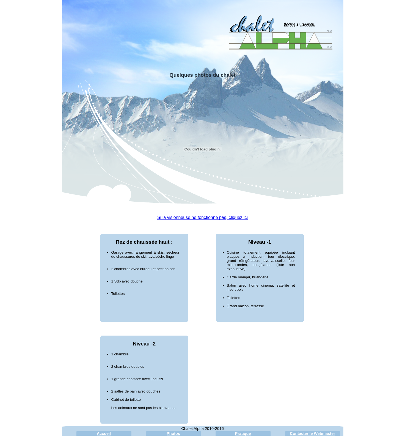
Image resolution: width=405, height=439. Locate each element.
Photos (173, 433)
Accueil (104, 433)
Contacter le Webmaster (312, 433)
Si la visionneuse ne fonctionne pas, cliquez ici (202, 217)
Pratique (243, 433)
